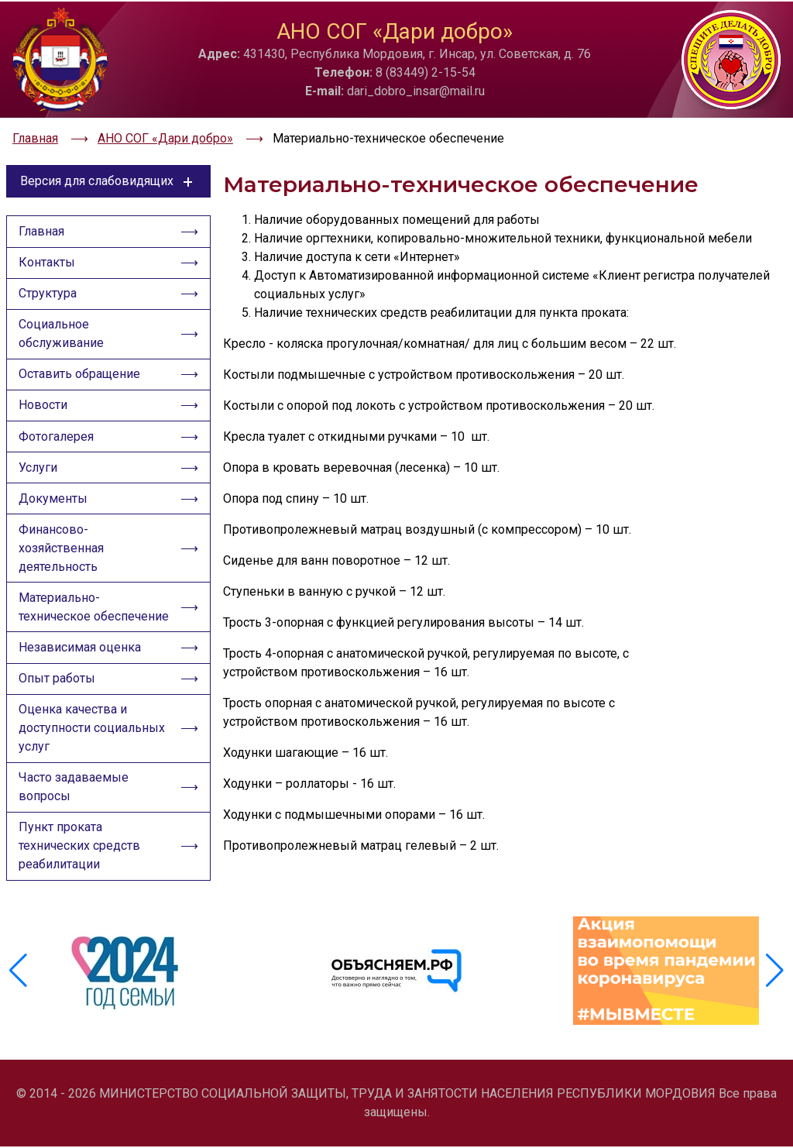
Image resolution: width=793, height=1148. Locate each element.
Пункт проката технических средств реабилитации (80, 852)
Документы (53, 500)
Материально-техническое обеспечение (94, 610)
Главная (42, 227)
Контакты (47, 259)
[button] (774, 974)
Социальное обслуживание (62, 332)
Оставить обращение (80, 373)
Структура (48, 291)
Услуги (38, 468)
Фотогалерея (56, 436)
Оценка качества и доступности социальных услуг (92, 733)
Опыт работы (57, 682)
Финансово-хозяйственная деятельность (62, 550)
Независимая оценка (80, 651)
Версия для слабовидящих (108, 176)
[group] (127, 974)
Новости (43, 404)
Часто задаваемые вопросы (74, 792)
